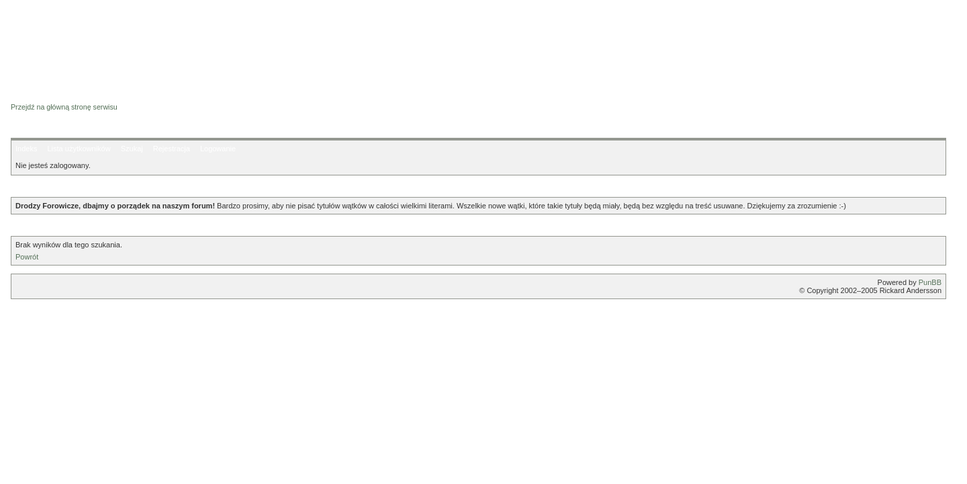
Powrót (26, 257)
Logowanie (218, 149)
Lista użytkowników (78, 149)
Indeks (26, 149)
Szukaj (132, 149)
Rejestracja (171, 149)
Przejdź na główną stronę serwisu (64, 107)
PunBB (930, 282)
